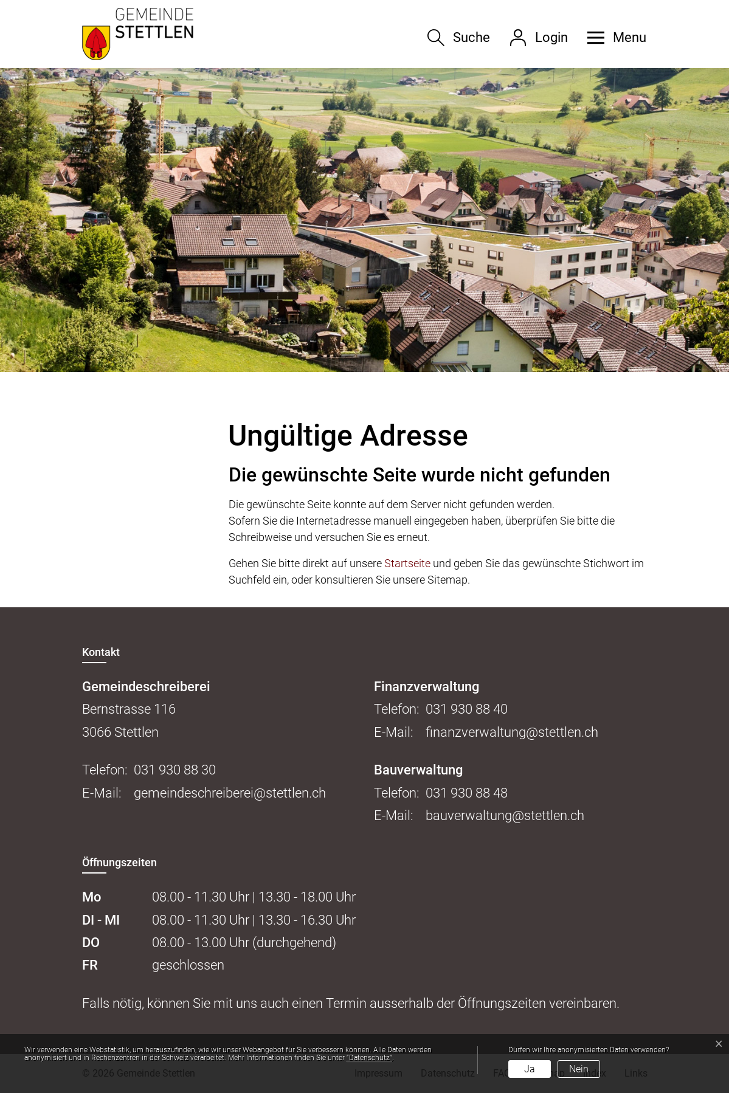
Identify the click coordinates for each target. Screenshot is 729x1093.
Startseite (407, 563)
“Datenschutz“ (369, 1057)
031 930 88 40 (467, 709)
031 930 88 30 (175, 770)
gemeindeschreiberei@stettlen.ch (230, 793)
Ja (529, 1069)
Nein (579, 1069)
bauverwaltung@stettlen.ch (505, 815)
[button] (612, 37)
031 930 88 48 (467, 793)
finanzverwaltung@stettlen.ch (512, 732)
